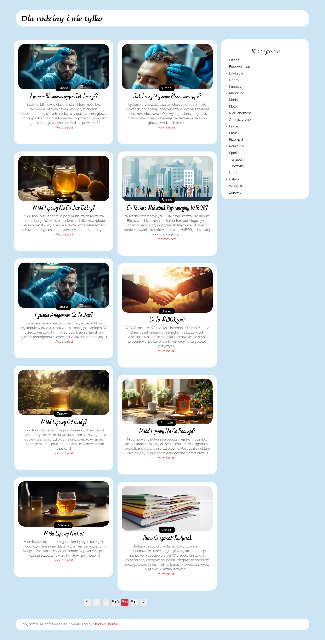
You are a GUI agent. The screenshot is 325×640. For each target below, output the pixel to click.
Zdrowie (63, 200)
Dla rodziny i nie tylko (61, 18)
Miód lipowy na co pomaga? (167, 431)
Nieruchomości (240, 113)
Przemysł (236, 140)
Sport (233, 153)
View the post (64, 127)
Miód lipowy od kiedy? (64, 422)
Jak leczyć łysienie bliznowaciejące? (167, 97)
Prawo (234, 133)
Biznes (167, 200)
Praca (233, 126)
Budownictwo (239, 67)
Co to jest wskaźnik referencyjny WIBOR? (167, 208)
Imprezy (235, 87)
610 (115, 601)
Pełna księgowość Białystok (167, 538)
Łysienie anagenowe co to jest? (64, 315)
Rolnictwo (236, 146)
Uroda (63, 88)
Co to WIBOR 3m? (167, 320)
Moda (233, 100)
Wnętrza (235, 186)
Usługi (167, 530)
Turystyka (236, 166)
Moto (233, 106)
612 (134, 601)
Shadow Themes (106, 624)
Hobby (234, 80)
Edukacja (236, 73)
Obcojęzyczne (240, 120)
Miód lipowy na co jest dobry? (64, 208)
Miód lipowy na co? (64, 534)
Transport (236, 159)
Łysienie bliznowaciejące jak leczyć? (64, 97)
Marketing (236, 93)
